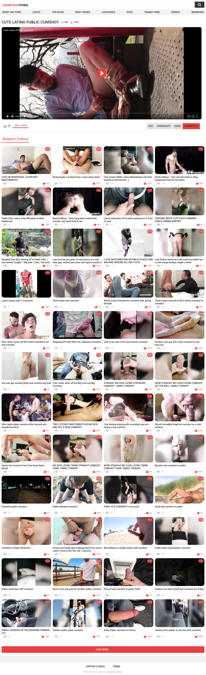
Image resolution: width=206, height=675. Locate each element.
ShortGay (15, 5)
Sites (130, 12)
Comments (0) (191, 126)
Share (177, 126)
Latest (36, 12)
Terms (116, 666)
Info (151, 126)
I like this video (5, 126)
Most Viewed (82, 12)
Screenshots (163, 126)
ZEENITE (175, 12)
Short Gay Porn (11, 12)
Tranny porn (152, 12)
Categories (108, 12)
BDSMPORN (198, 12)
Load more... (103, 649)
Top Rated (58, 12)
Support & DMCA (95, 666)
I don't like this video (9, 126)
